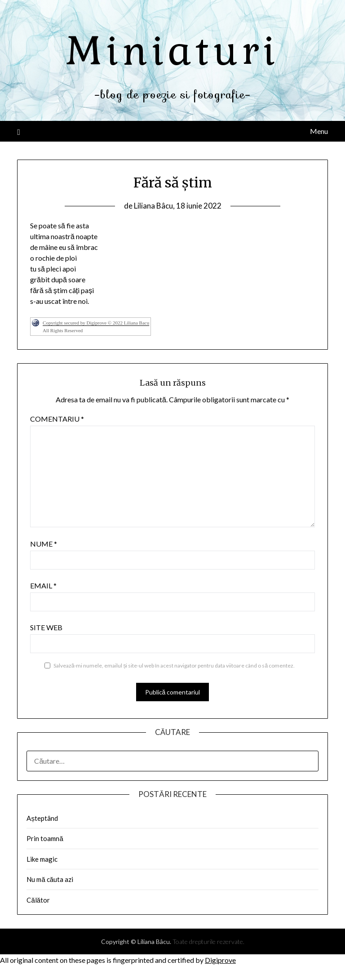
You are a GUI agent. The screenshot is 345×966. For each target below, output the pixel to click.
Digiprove (220, 960)
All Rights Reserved (63, 330)
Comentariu (57, 418)
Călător (38, 900)
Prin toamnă (45, 838)
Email (43, 585)
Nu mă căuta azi (50, 879)
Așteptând (42, 818)
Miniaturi (172, 51)
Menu (319, 131)
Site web (46, 627)
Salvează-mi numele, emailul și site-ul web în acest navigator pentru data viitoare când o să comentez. (174, 665)
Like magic (42, 859)
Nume (43, 543)
